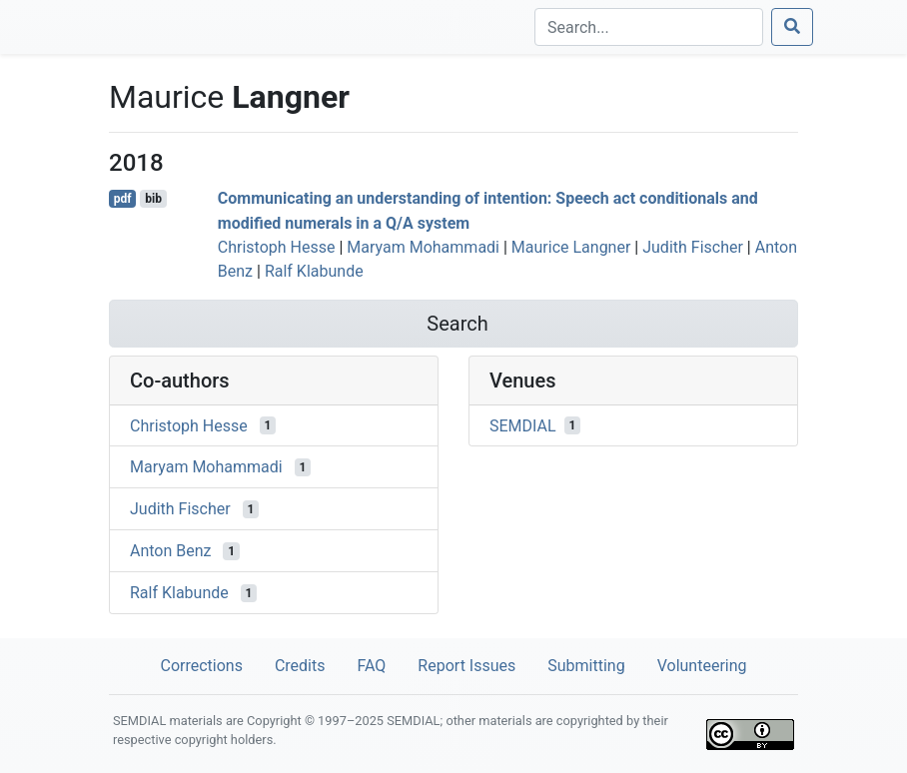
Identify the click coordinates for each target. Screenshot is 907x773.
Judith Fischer (692, 247)
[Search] (648, 27)
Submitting (585, 665)
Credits (300, 665)
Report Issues (466, 665)
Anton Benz (171, 550)
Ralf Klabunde (314, 271)
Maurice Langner (571, 247)
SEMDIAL (522, 424)
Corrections (201, 665)
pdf (123, 199)
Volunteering (702, 665)
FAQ (371, 665)
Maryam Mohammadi (423, 247)
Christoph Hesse (277, 247)
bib (153, 199)
